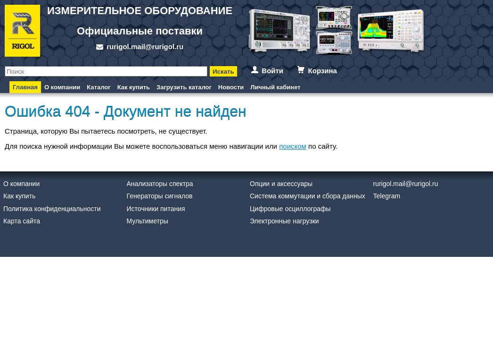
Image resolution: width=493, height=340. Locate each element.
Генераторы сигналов (160, 196)
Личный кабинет (275, 87)
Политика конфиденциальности (52, 208)
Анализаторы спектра (160, 183)
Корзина (322, 71)
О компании (62, 87)
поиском (292, 146)
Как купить (133, 87)
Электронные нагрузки (284, 221)
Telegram (387, 196)
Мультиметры (147, 221)
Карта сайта (21, 221)
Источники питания (156, 208)
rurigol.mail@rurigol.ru (145, 46)
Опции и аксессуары (281, 183)
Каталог (98, 87)
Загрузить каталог (184, 87)
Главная (25, 87)
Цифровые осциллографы (290, 208)
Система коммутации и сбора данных (307, 196)
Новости (231, 87)
